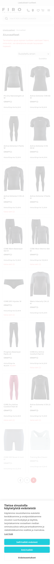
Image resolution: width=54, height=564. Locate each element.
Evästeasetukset (27, 557)
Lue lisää (8, 533)
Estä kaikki (27, 549)
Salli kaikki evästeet (27, 542)
